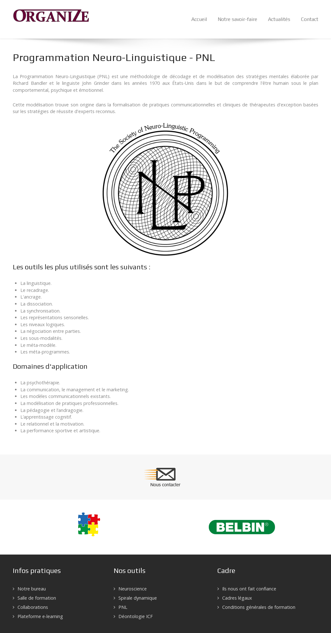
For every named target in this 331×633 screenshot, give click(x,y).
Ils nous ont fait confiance (249, 589)
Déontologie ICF (135, 616)
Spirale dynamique (137, 598)
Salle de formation (37, 598)
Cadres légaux (237, 598)
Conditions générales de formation (258, 607)
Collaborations (33, 607)
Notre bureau (32, 589)
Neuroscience (132, 589)
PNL (122, 607)
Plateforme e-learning (40, 616)
